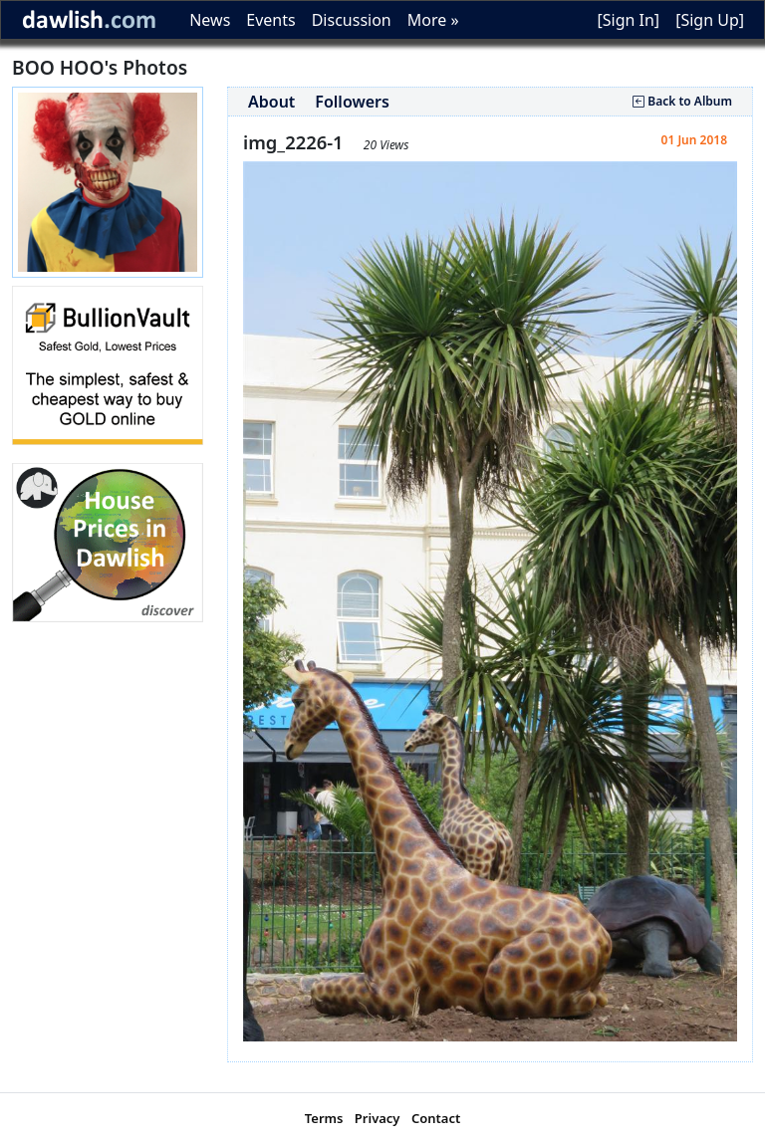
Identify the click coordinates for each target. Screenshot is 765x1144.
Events (270, 20)
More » (433, 20)
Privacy (377, 1118)
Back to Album (682, 101)
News (209, 20)
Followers (352, 102)
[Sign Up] (709, 20)
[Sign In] (628, 20)
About (271, 102)
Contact (435, 1118)
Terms (324, 1118)
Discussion (351, 20)
